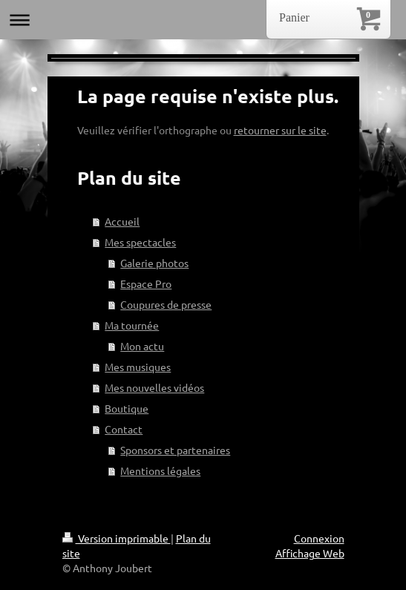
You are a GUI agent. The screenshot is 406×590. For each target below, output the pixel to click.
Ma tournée (132, 325)
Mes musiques (138, 366)
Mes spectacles (140, 242)
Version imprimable (116, 538)
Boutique (126, 408)
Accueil (122, 221)
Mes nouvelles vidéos (154, 387)
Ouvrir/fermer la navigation (203, 20)
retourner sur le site (280, 130)
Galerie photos (154, 262)
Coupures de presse (166, 304)
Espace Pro (145, 283)
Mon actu (142, 346)
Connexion (319, 538)
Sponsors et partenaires (175, 449)
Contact (124, 429)
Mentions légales (160, 470)
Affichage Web (309, 553)
